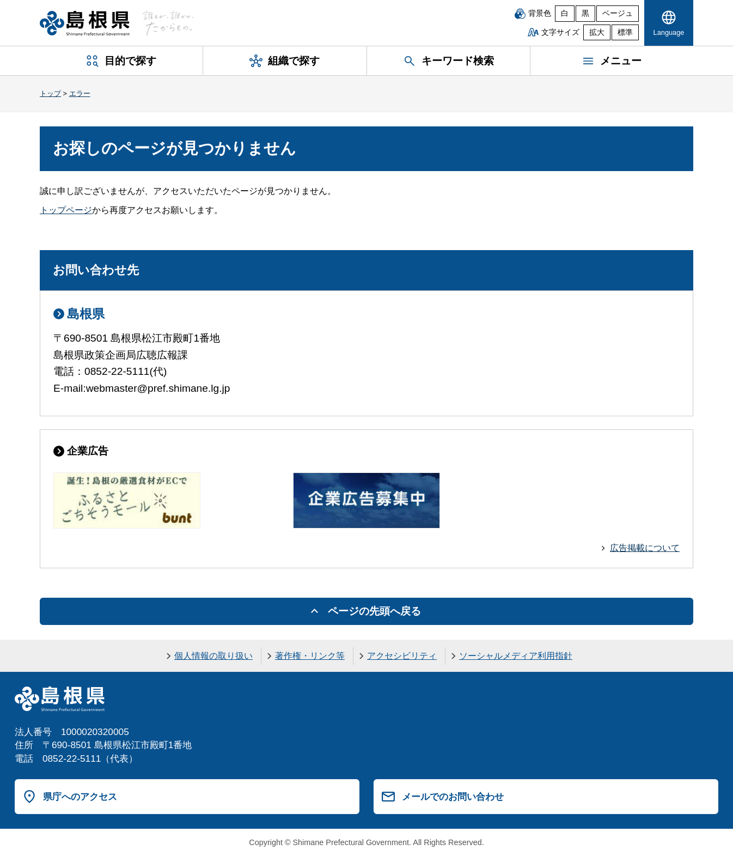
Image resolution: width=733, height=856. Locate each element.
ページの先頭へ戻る (374, 611)
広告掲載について (645, 548)
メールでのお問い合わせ (453, 796)
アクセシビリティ (402, 655)
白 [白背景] (565, 13)
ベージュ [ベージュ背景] (617, 13)
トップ (50, 93)
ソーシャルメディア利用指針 (515, 655)
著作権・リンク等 (310, 655)
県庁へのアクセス (80, 796)
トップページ (66, 210)
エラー (79, 93)
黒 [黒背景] (585, 13)
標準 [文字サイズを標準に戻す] (625, 32)
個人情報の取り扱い (213, 655)
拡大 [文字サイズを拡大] (596, 32)
